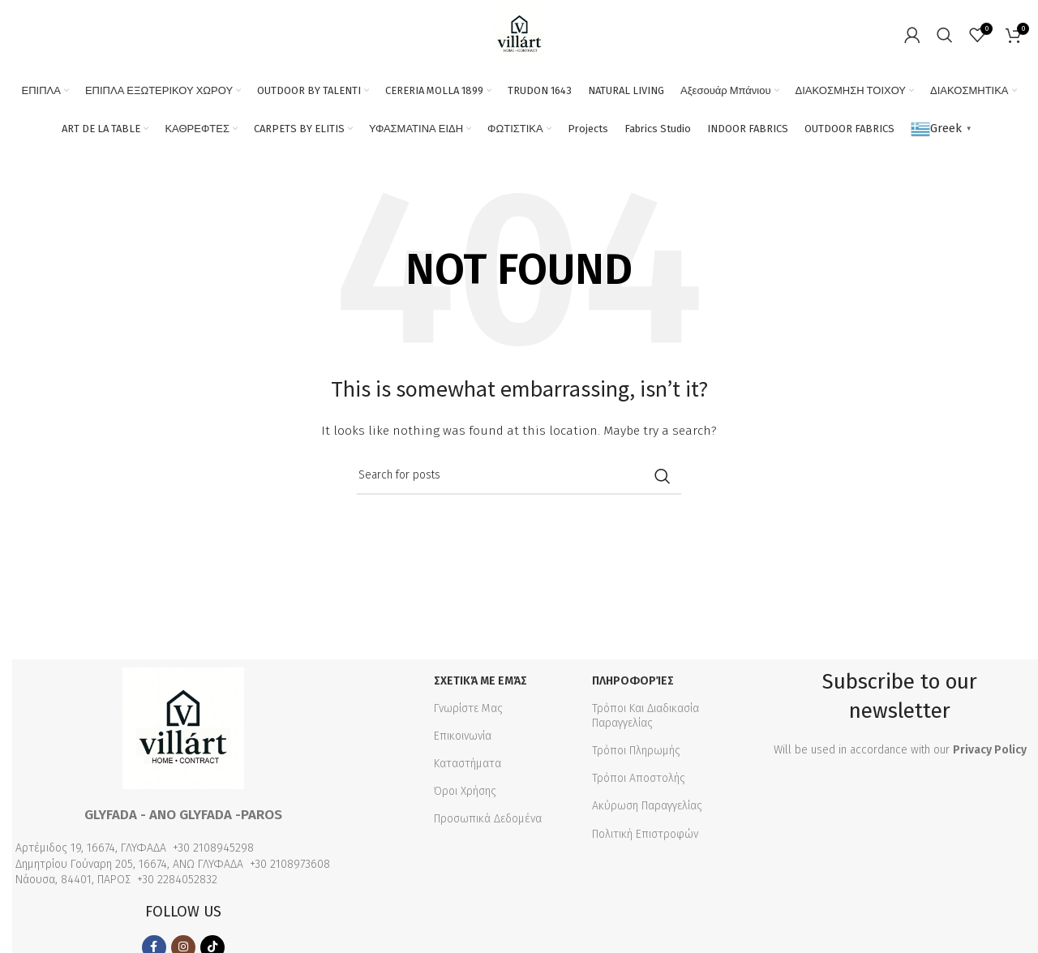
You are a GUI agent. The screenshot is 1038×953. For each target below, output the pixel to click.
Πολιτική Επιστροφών (645, 834)
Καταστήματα (467, 764)
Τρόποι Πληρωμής (636, 751)
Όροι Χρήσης (465, 791)
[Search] (945, 35)
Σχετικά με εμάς (480, 681)
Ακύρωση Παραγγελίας (647, 806)
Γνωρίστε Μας (468, 708)
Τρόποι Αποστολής (638, 778)
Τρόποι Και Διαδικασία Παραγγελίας (645, 716)
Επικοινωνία (462, 736)
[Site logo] (519, 34)
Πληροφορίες (633, 681)
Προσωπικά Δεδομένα (488, 819)
